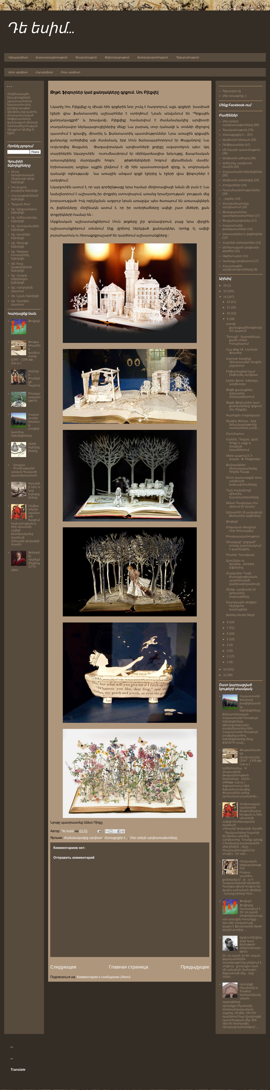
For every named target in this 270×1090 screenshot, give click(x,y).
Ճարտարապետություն (51, 57)
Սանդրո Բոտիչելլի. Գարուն (34, 378)
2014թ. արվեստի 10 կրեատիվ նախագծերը (241, 593)
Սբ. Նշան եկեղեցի (25, 296)
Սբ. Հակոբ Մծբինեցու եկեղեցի (19, 279)
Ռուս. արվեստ (70, 72)
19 (225, 285)
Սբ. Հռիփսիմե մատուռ (22, 289)
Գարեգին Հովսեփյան (243, 415)
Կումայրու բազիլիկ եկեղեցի (24, 188)
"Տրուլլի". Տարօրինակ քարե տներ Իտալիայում (243, 340)
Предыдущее (195, 967)
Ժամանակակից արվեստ (83, 838)
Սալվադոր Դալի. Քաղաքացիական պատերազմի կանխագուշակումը (243, 578)
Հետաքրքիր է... (116, 838)
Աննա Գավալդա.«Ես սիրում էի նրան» (242, 504)
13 (225, 669)
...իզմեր (228, 198)
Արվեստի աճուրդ (236, 158)
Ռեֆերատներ (233, 144)
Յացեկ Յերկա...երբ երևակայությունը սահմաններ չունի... (243, 424)
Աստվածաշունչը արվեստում (235, 205)
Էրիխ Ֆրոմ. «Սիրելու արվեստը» (242, 382)
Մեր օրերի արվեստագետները (153, 838)
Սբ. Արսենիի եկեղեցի (20, 236)
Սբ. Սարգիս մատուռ (20, 302)
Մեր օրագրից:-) (234, 95)
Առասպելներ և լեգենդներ (242, 234)
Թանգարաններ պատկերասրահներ (238, 213)
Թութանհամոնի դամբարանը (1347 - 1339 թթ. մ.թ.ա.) (251, 757)
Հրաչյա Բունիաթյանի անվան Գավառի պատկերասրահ (24, 470)
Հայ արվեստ (44, 72)
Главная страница (128, 967)
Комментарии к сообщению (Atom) (103, 977)
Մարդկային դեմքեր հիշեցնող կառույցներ (241, 606)
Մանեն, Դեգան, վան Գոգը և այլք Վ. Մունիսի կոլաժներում (242, 444)
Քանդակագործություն (152, 57)
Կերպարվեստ (18, 57)
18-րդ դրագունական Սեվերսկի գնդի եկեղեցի (23, 177)
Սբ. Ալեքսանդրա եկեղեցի (24, 210)
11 (229, 307)
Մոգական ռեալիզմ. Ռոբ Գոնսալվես (241, 528)
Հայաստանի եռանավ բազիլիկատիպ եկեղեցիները (250, 703)
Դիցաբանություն (187, 57)
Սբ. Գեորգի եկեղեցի (19, 244)
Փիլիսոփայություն (116, 57)
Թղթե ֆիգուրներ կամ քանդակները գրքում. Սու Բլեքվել (244, 406)
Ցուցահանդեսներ (236, 220)
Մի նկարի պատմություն (241, 149)
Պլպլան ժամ (20, 204)
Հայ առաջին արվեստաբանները (237, 267)
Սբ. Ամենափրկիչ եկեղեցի (24, 219)
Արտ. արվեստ (17, 72)
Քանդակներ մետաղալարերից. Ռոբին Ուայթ (242, 468)
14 (225, 296)
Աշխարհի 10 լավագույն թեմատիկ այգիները (244, 514)
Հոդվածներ (231, 185)
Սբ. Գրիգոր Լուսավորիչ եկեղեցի (20, 255)
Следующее (63, 967)
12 (229, 301)
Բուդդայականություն (34, 397)
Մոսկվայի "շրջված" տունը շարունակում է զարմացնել (243, 545)
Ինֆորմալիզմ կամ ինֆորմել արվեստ (242, 373)
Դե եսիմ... (40, 28)
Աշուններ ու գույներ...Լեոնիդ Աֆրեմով (240, 564)
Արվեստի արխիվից (237, 180)
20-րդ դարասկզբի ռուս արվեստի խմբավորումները (244, 481)
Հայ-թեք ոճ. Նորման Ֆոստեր (241, 351)
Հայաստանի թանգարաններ (234, 227)
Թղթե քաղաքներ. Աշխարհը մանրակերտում (240, 393)
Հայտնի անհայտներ (238, 242)
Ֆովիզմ (34, 321)
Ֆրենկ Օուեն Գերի (240, 615)
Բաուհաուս (235, 433)
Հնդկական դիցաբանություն (250, 865)
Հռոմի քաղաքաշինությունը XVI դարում (244, 327)
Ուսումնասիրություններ (241, 190)
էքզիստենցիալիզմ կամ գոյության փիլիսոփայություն (251, 944)
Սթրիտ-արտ (232, 256)
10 (229, 313)
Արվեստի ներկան (236, 139)
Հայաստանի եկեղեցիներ (242, 171)
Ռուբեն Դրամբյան (240, 554)
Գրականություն (86, 57)
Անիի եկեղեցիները (34, 447)
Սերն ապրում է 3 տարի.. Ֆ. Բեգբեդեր (243, 457)
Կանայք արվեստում (238, 261)
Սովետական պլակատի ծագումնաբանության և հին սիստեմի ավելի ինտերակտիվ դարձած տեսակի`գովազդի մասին (25, 525)
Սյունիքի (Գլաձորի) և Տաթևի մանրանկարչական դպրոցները (241, 993)
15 (225, 291)
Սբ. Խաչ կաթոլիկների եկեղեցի (21, 267)
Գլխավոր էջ (231, 91)
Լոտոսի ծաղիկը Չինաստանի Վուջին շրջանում (243, 362)
